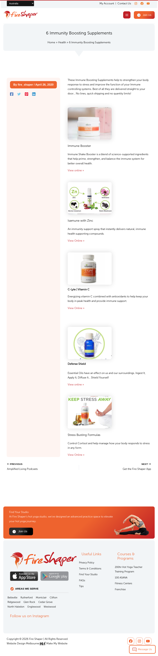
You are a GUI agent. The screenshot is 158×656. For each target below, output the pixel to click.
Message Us (145, 649)
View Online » (76, 241)
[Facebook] (141, 3)
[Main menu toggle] (126, 15)
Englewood (34, 606)
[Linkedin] (34, 94)
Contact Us (122, 3)
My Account (105, 3)
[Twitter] (19, 94)
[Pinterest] (26, 94)
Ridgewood (14, 602)
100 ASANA (121, 577)
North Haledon (16, 606)
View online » (76, 170)
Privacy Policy (86, 562)
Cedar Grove (45, 602)
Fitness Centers (123, 583)
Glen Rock (29, 602)
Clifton (53, 597)
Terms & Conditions (90, 568)
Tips (81, 586)
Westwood (50, 606)
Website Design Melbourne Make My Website (37, 643)
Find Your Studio (88, 574)
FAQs (82, 580)
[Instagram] (133, 3)
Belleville (12, 597)
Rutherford (26, 597)
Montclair (41, 597)
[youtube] (148, 3)
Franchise (120, 589)
